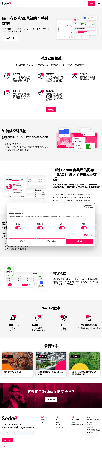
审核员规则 (90, 427)
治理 (57, 422)
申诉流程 (89, 425)
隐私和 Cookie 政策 (93, 420)
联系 (91, 3)
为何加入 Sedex (9, 38)
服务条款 (89, 422)
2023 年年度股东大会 (93, 430)
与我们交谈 (51, 400)
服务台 (73, 422)
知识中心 (43, 422)
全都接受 (79, 241)
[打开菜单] (98, 3)
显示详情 (87, 235)
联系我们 (51, 110)
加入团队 (58, 425)
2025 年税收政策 (92, 432)
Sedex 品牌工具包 (77, 425)
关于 (57, 420)
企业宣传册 (59, 427)
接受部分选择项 (51, 241)
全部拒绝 (22, 241)
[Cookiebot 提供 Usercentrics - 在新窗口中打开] (84, 206)
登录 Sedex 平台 (76, 420)
